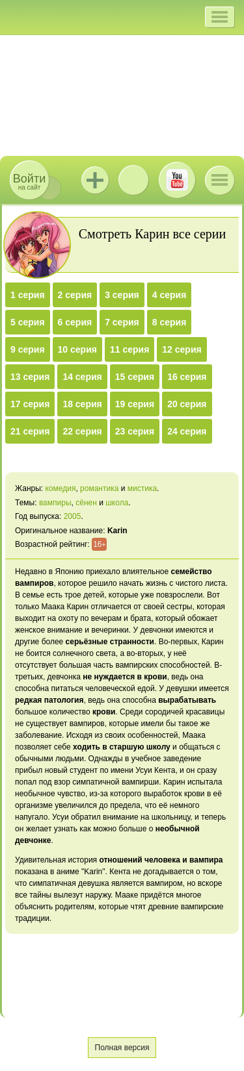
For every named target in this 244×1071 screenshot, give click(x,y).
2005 (72, 516)
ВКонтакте (133, 180)
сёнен (86, 502)
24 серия (186, 431)
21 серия (29, 431)
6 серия (75, 322)
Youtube (177, 180)
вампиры (55, 502)
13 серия (29, 377)
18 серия (82, 404)
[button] (219, 16)
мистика (142, 488)
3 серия (122, 295)
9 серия (27, 349)
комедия (60, 488)
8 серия (169, 322)
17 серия (29, 404)
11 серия (129, 349)
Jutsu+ (95, 180)
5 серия (27, 322)
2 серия (75, 295)
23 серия (134, 431)
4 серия (169, 295)
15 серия (134, 377)
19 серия (134, 404)
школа (116, 502)
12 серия (181, 349)
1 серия (27, 295)
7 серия (122, 322)
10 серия (77, 349)
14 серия (82, 377)
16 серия (186, 377)
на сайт (29, 181)
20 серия (186, 404)
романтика (99, 488)
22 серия (82, 431)
